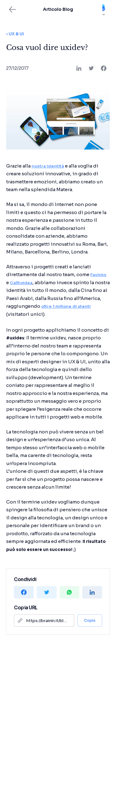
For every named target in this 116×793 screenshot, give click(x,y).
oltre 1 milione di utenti (66, 306)
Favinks (98, 274)
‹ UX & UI (15, 34)
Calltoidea (21, 282)
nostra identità (48, 166)
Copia (89, 620)
